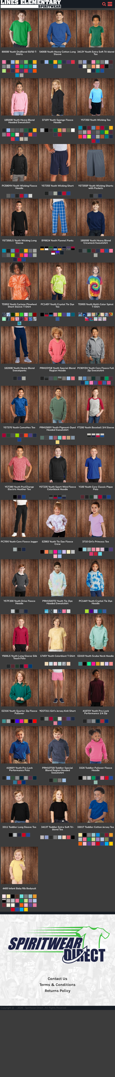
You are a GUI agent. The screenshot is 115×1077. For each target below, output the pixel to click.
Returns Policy (57, 991)
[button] (104, 4)
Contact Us (57, 979)
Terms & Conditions (57, 985)
